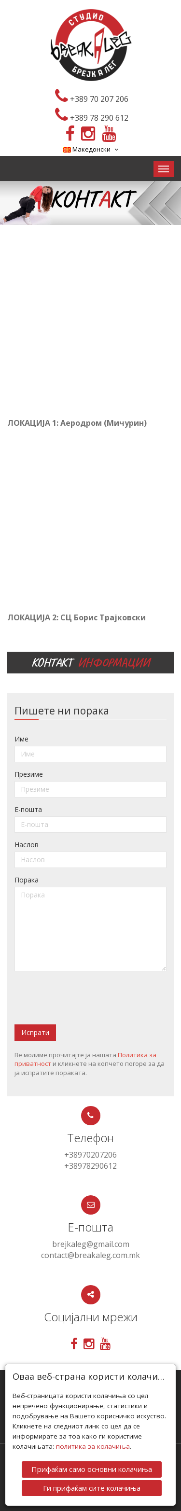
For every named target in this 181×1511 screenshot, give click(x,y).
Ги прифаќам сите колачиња (91, 1488)
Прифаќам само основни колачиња (91, 1469)
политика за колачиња (93, 1446)
